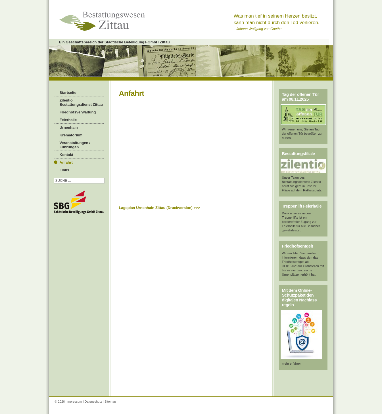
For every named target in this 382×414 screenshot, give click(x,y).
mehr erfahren (292, 363)
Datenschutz (93, 401)
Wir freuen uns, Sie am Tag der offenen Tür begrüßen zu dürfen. (302, 134)
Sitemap (110, 401)
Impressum (74, 401)
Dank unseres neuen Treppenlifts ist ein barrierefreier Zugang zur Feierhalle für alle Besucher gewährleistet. (301, 222)
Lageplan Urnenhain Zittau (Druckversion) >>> (159, 208)
